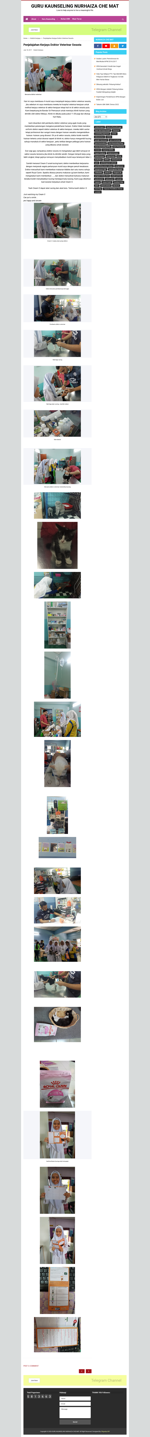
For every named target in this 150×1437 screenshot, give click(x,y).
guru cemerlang (115, 140)
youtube (97, 192)
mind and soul (116, 159)
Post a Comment (31, 1366)
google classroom (101, 140)
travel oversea (106, 185)
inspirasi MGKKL (108, 150)
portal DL (108, 172)
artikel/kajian (99, 127)
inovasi (97, 150)
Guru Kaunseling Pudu (116, 143)
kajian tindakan (100, 153)
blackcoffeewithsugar (114, 127)
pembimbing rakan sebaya (104, 166)
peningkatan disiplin (115, 169)
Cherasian (116, 130)
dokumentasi (99, 137)
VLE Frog (98, 189)
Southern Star (118, 182)
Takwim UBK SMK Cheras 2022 (107, 104)
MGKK (107, 159)
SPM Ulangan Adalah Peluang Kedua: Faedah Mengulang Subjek (109, 90)
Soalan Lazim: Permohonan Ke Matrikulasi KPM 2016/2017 (107, 60)
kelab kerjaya (99, 156)
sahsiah (119, 179)
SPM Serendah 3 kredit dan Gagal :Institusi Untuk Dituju (108, 67)
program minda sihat (102, 176)
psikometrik (99, 179)
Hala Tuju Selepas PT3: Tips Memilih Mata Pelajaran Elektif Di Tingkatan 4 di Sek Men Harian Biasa (111, 76)
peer (96, 163)
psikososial (109, 179)
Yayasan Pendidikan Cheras (113, 189)
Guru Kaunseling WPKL (103, 147)
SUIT (96, 185)
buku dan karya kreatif (102, 130)
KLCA (119, 156)
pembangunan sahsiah (108, 163)
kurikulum (98, 159)
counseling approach (102, 134)
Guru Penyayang (118, 147)
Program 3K (117, 172)
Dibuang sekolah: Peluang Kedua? (108, 84)
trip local (116, 185)
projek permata (117, 176)
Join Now (34, 30)
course (114, 134)
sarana (97, 182)
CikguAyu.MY (105, 1431)
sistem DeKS (107, 182)
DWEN (109, 137)
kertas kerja (111, 156)
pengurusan (119, 166)
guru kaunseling (100, 143)
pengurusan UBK (100, 169)
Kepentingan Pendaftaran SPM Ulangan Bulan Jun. (110, 98)
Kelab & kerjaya (38, 50)
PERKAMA (98, 172)
